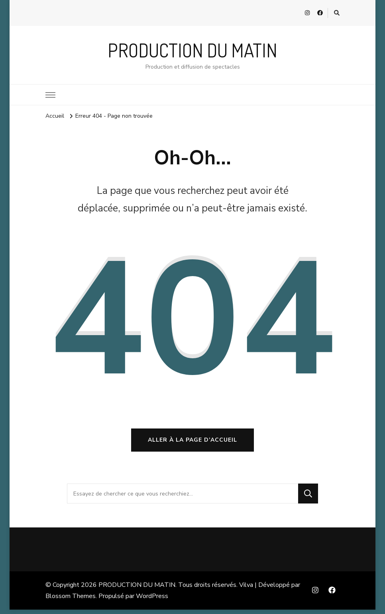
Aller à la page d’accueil (192, 444)
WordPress (152, 600)
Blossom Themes (70, 600)
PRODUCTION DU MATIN (192, 50)
